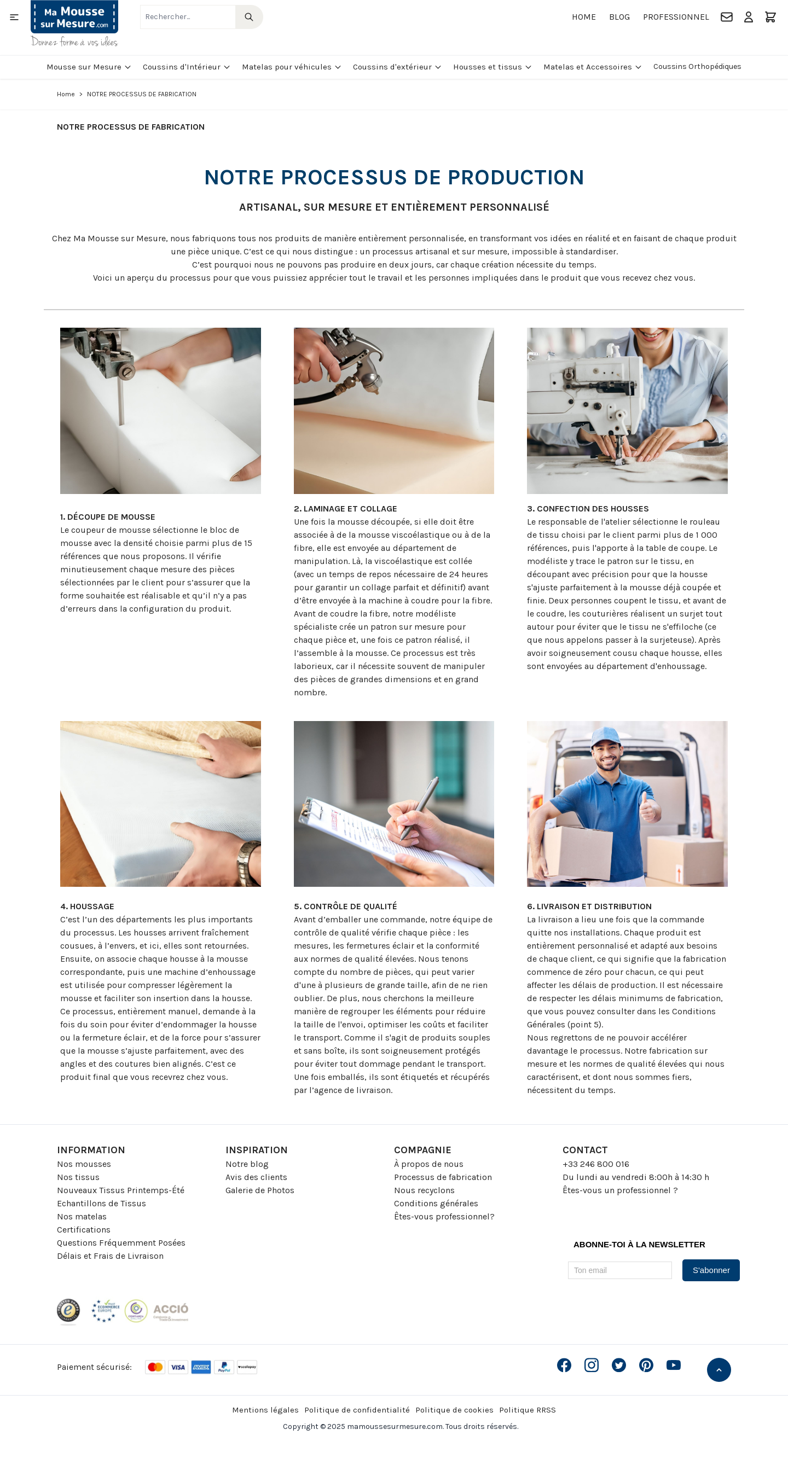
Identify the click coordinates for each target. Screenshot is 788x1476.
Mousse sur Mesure (89, 67)
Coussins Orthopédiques (697, 66)
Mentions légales (265, 1410)
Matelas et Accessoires (592, 67)
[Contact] (726, 17)
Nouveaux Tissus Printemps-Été (120, 1190)
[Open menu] (14, 17)
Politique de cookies (454, 1410)
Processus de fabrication (443, 1177)
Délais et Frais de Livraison (110, 1256)
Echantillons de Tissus (101, 1203)
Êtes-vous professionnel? (444, 1216)
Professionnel (676, 16)
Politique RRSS (527, 1410)
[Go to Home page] (74, 23)
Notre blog (247, 1164)
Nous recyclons (424, 1190)
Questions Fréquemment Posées (121, 1242)
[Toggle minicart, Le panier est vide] (770, 17)
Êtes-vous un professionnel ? (620, 1190)
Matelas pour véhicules (292, 67)
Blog (619, 16)
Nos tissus (78, 1177)
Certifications (84, 1229)
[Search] (249, 17)
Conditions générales (436, 1203)
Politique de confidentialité (357, 1410)
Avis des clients (256, 1177)
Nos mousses (84, 1164)
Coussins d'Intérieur (187, 67)
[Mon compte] (748, 17)
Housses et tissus (492, 67)
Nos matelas (82, 1216)
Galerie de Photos (259, 1190)
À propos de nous (428, 1164)
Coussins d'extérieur (397, 67)
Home (584, 16)
